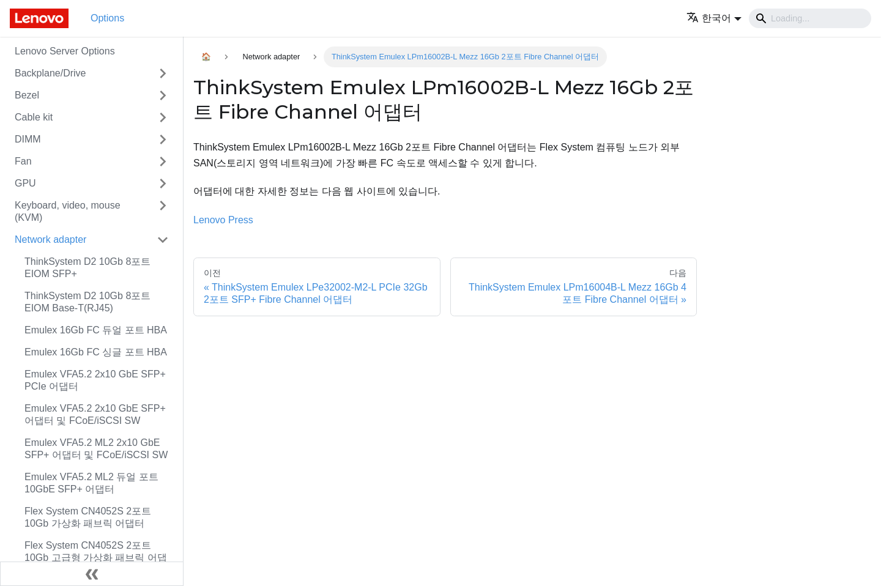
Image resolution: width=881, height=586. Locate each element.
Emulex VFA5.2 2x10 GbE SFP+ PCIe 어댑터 (95, 380)
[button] (714, 18)
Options (107, 18)
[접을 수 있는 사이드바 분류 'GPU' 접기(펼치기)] (163, 183)
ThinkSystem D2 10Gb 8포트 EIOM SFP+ (87, 267)
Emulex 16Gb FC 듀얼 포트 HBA (95, 330)
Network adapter (50, 239)
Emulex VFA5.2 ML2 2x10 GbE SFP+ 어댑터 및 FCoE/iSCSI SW (96, 448)
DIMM (28, 139)
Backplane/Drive (50, 73)
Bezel (27, 95)
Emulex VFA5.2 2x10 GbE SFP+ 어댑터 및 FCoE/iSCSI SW (95, 414)
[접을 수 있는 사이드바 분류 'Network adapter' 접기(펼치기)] (163, 240)
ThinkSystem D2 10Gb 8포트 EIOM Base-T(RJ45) (87, 302)
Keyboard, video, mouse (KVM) (68, 211)
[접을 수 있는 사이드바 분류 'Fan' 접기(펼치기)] (163, 161)
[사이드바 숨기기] (92, 574)
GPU (25, 183)
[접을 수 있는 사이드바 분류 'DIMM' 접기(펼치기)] (163, 139)
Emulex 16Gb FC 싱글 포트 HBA (95, 352)
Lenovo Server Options (65, 51)
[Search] (810, 18)
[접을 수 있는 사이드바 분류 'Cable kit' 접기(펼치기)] (163, 117)
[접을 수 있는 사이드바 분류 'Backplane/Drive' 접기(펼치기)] (163, 73)
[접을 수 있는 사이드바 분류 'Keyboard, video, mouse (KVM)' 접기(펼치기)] (163, 212)
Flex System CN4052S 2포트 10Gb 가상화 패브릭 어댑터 (87, 517)
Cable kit (34, 117)
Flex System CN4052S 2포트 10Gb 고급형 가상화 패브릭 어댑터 (95, 557)
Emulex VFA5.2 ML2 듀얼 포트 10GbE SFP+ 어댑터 (91, 483)
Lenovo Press (223, 220)
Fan (23, 161)
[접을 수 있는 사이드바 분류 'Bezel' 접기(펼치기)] (163, 95)
